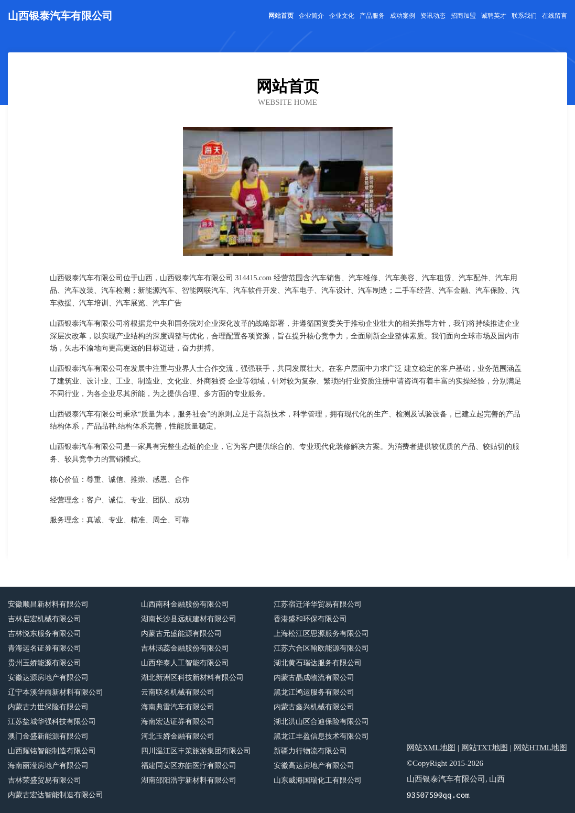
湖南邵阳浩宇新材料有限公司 (188, 780)
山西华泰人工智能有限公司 (185, 663)
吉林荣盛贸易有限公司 (44, 780)
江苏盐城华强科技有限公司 (52, 722)
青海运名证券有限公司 (44, 648)
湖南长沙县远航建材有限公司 (188, 619)
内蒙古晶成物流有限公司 (314, 678)
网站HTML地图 (541, 747)
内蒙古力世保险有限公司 (48, 707)
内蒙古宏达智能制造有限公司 (55, 795)
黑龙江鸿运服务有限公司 (314, 692)
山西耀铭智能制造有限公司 (52, 751)
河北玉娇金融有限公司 (177, 736)
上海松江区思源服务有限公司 (321, 634)
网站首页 (281, 16)
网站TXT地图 (484, 747)
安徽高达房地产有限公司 (314, 766)
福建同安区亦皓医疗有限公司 (188, 766)
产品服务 (372, 16)
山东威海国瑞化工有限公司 (318, 780)
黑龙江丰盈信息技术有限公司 (321, 736)
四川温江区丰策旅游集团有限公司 (196, 751)
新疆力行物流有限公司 (310, 751)
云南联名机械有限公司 (177, 692)
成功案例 (402, 16)
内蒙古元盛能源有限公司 (181, 634)
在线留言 (554, 16)
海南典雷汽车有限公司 (177, 707)
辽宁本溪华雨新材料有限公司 (55, 692)
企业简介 (311, 16)
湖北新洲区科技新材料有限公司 (192, 678)
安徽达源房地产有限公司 (48, 678)
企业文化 (341, 16)
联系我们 (524, 16)
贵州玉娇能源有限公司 (44, 663)
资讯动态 (433, 16)
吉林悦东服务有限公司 (44, 634)
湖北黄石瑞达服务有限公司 (318, 663)
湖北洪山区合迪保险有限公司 (321, 722)
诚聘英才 (493, 16)
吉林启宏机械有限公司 (44, 619)
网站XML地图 (431, 747)
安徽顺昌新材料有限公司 (48, 604)
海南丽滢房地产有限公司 (48, 766)
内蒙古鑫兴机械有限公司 (314, 707)
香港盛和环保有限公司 (310, 619)
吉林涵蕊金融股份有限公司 (185, 648)
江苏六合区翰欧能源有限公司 (321, 648)
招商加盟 (463, 16)
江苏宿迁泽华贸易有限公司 (318, 604)
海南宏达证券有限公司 (177, 722)
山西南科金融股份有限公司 (185, 604)
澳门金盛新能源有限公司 (48, 736)
